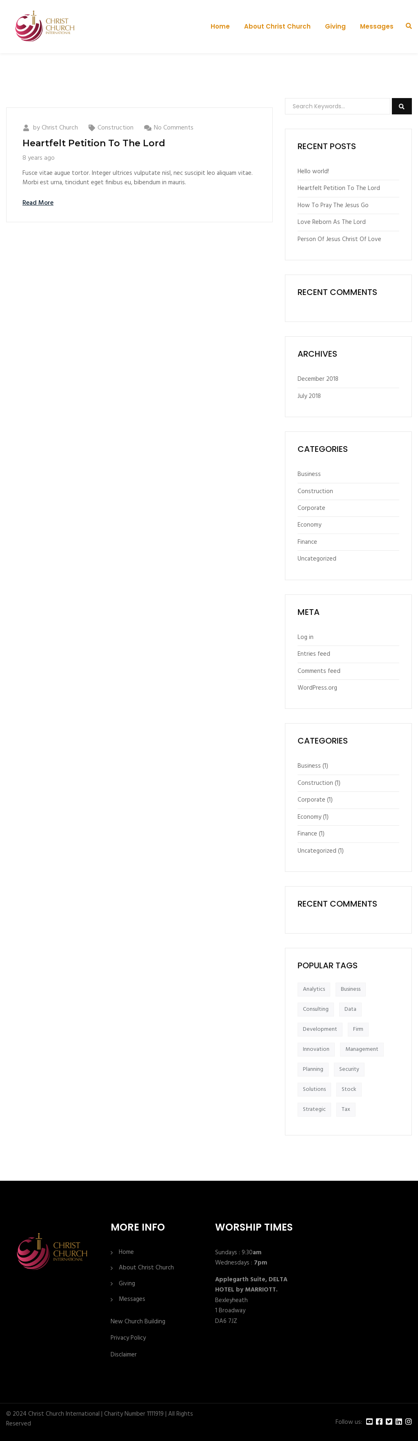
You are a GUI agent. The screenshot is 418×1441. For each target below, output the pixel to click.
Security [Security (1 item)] (349, 1069)
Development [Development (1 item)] (320, 1029)
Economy (309, 525)
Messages (377, 26)
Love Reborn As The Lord (332, 222)
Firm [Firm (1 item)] (358, 1029)
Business (309, 474)
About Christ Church (277, 26)
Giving (335, 26)
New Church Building (138, 1322)
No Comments (173, 128)
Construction (115, 128)
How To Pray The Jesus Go (333, 205)
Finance (307, 542)
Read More (37, 203)
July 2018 (309, 396)
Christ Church (60, 128)
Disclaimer (124, 1355)
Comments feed (319, 671)
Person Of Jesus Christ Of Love (339, 239)
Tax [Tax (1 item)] (346, 1109)
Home (220, 26)
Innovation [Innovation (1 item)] (316, 1049)
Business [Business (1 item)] (350, 989)
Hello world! (313, 171)
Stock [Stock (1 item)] (349, 1089)
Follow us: (349, 1422)
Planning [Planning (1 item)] (313, 1069)
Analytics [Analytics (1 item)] (314, 989)
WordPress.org (317, 688)
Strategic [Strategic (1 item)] (314, 1109)
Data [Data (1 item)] (350, 1009)
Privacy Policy (128, 1338)
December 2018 (318, 379)
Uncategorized (317, 559)
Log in (306, 637)
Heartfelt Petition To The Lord (93, 143)
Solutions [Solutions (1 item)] (314, 1089)
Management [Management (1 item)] (361, 1049)
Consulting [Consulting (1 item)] (316, 1009)
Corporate (311, 508)
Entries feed (314, 654)
